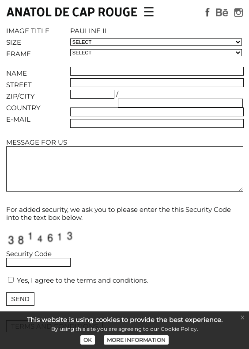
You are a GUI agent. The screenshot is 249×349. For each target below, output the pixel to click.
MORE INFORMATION (136, 340)
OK (87, 340)
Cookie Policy (179, 329)
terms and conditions (112, 280)
